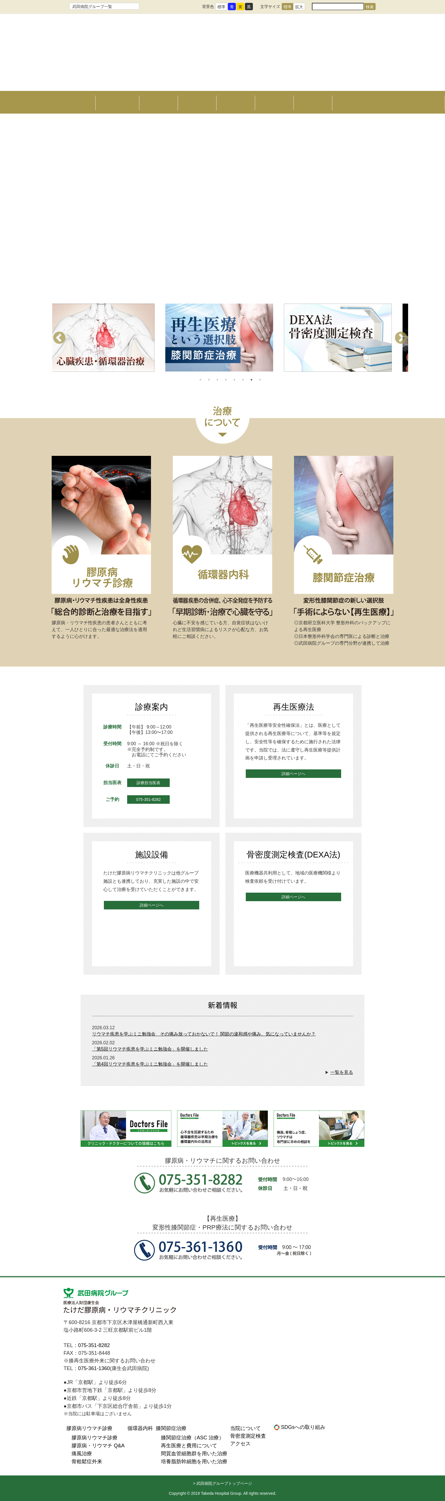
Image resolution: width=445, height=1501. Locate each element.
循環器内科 (197, 102)
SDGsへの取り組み (302, 1427)
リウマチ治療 (158, 102)
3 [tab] (217, 380)
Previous (59, 338)
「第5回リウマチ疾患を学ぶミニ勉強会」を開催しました (150, 1049)
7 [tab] (251, 380)
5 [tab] (234, 380)
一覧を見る (341, 1072)
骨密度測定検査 (274, 102)
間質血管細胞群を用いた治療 (194, 1453)
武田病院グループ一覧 (92, 6)
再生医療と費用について (189, 1445)
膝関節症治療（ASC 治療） (192, 1438)
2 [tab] (209, 380)
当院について (114, 102)
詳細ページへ (293, 773)
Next (401, 338)
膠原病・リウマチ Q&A (98, 1445)
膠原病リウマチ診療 (89, 1428)
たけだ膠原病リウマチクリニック (222, 55)
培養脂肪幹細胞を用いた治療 (194, 1461)
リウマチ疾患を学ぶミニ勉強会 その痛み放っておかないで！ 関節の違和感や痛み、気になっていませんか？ (204, 1034)
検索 (370, 7)
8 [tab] (260, 380)
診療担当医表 (148, 782)
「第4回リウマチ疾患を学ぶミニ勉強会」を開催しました (150, 1064)
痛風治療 (82, 1453)
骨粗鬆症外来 (87, 1461)
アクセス (312, 102)
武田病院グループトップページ (224, 1483)
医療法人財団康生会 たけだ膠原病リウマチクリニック (120, 1301)
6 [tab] (243, 380)
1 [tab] (200, 380)
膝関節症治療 (235, 102)
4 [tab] (226, 380)
